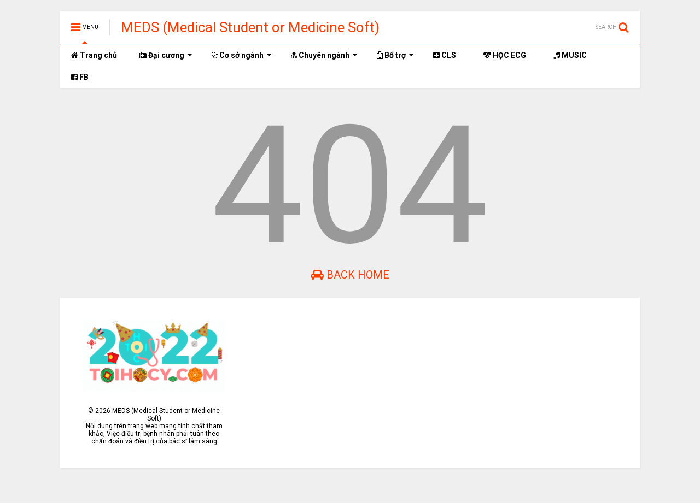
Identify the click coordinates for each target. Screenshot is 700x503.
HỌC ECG (504, 55)
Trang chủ (94, 55)
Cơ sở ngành (242, 55)
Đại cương (165, 55)
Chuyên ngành (324, 55)
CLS (444, 55)
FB (80, 77)
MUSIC (570, 55)
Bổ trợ (395, 55)
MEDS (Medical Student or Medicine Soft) (250, 27)
